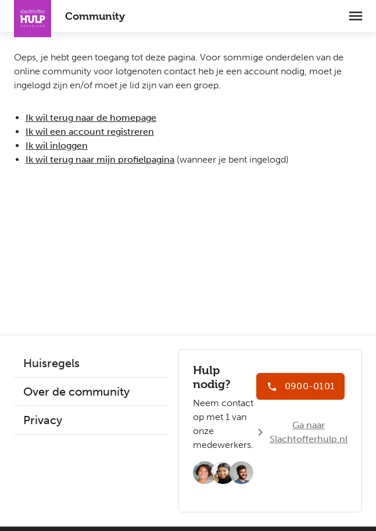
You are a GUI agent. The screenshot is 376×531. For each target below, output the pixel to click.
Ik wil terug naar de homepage (91, 117)
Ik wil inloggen (57, 145)
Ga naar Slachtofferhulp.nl (309, 431)
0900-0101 (310, 386)
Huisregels (51, 363)
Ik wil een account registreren (90, 131)
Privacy (42, 420)
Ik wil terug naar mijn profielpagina (100, 159)
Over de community (76, 392)
